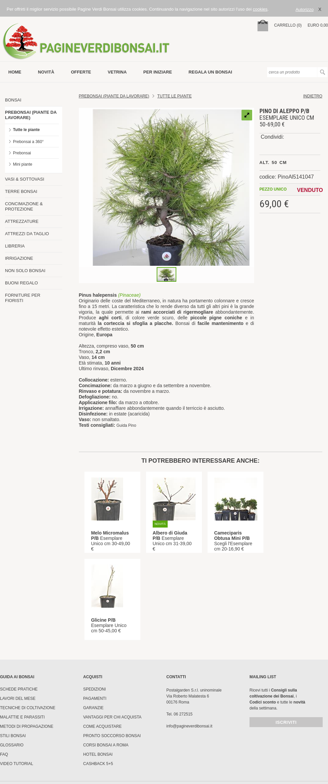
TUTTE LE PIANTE (174, 96)
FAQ (4, 754)
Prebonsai (22, 153)
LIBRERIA (15, 245)
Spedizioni (94, 689)
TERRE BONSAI (21, 191)
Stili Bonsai (13, 735)
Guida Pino (126, 425)
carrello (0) (288, 25)
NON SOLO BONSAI (25, 270)
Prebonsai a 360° (28, 141)
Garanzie (93, 708)
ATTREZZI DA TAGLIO (27, 233)
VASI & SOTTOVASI (24, 179)
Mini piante (22, 164)
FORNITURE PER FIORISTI (22, 298)
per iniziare (157, 72)
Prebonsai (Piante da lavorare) (114, 96)
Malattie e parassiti (22, 717)
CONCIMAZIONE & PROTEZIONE (24, 206)
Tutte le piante (26, 129)
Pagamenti (94, 698)
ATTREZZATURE (22, 221)
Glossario (12, 745)
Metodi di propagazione (26, 726)
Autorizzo (304, 9)
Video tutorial (16, 763)
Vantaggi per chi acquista (112, 717)
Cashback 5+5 (98, 763)
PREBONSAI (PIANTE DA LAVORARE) (31, 115)
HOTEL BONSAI (97, 754)
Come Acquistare (102, 726)
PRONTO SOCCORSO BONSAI (112, 735)
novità (46, 72)
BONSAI (13, 99)
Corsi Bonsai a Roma (105, 745)
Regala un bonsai (210, 72)
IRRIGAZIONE (19, 258)
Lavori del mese (18, 698)
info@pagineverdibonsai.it (189, 726)
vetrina (117, 72)
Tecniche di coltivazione (27, 708)
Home (14, 72)
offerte (81, 72)
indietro (312, 96)
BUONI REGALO (21, 282)
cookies (260, 9)
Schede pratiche (19, 689)
